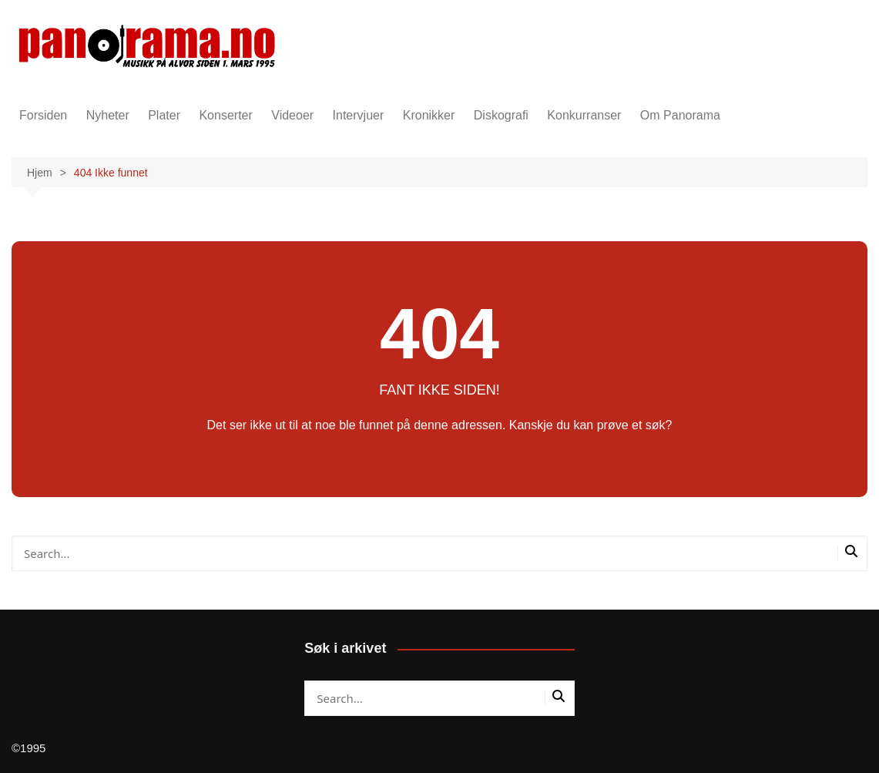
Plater (164, 115)
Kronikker (429, 115)
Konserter (225, 115)
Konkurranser (584, 115)
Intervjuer (358, 115)
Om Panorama (680, 115)
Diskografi (501, 115)
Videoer (292, 115)
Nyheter (107, 115)
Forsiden (43, 115)
